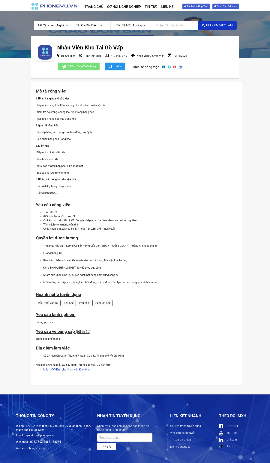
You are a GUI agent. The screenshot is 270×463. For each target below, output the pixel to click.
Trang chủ (94, 7)
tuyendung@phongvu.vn (40, 435)
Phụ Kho (84, 302)
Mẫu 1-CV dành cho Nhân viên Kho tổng (66, 369)
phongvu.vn (35, 448)
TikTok (227, 446)
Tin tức (151, 7)
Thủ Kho (69, 302)
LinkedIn (228, 440)
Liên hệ (167, 7)
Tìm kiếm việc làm (217, 25)
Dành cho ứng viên (196, 6)
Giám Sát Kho (103, 302)
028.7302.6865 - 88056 (45, 442)
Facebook (228, 426)
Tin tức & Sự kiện (180, 439)
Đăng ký (106, 446)
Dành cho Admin (224, 6)
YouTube (228, 433)
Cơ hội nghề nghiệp (124, 7)
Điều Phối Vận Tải (48, 302)
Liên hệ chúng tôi (180, 446)
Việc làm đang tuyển (182, 433)
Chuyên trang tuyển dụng (185, 426)
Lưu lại (115, 66)
